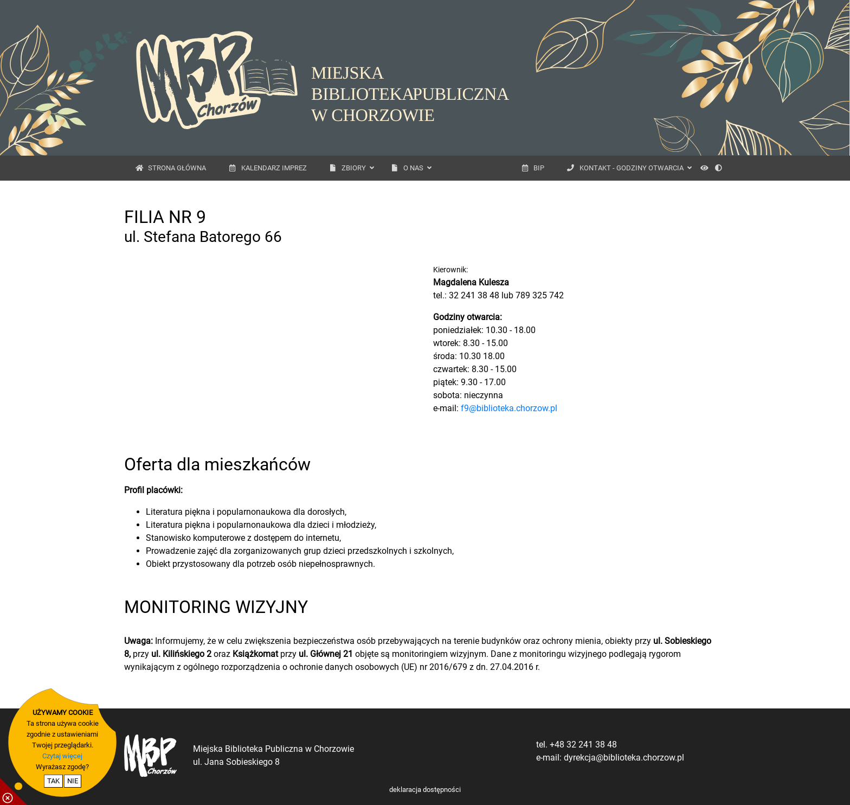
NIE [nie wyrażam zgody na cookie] (72, 781)
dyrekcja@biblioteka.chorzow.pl (624, 757)
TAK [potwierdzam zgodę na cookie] (53, 781)
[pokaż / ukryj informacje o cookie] (13, 791)
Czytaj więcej (62, 756)
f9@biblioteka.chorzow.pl (509, 408)
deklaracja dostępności (425, 789)
